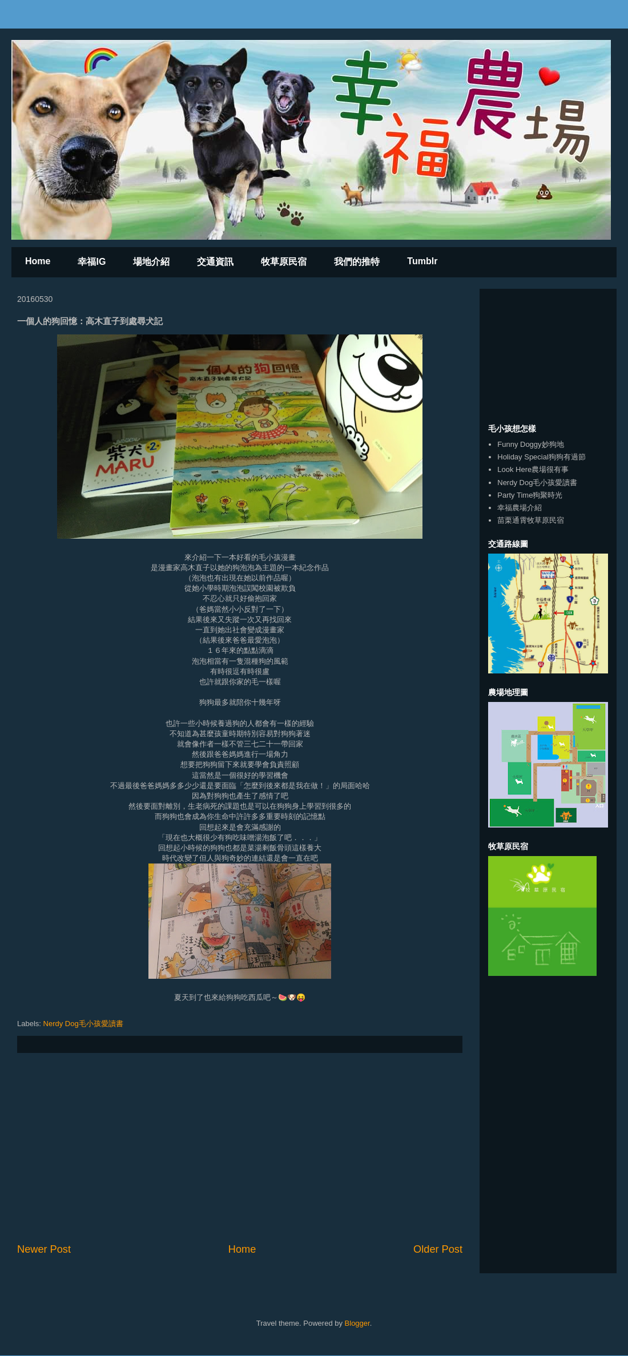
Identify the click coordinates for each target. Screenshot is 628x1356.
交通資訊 (215, 262)
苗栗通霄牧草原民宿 (530, 520)
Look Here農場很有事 (533, 469)
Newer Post (44, 1249)
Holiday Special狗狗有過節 (541, 457)
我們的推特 (357, 262)
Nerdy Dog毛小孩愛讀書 (83, 1023)
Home (37, 261)
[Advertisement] (239, 1148)
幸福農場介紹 (519, 507)
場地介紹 (151, 262)
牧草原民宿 (284, 262)
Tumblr (422, 261)
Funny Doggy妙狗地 (530, 444)
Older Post (437, 1249)
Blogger (357, 1323)
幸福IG (92, 262)
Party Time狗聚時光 (529, 495)
